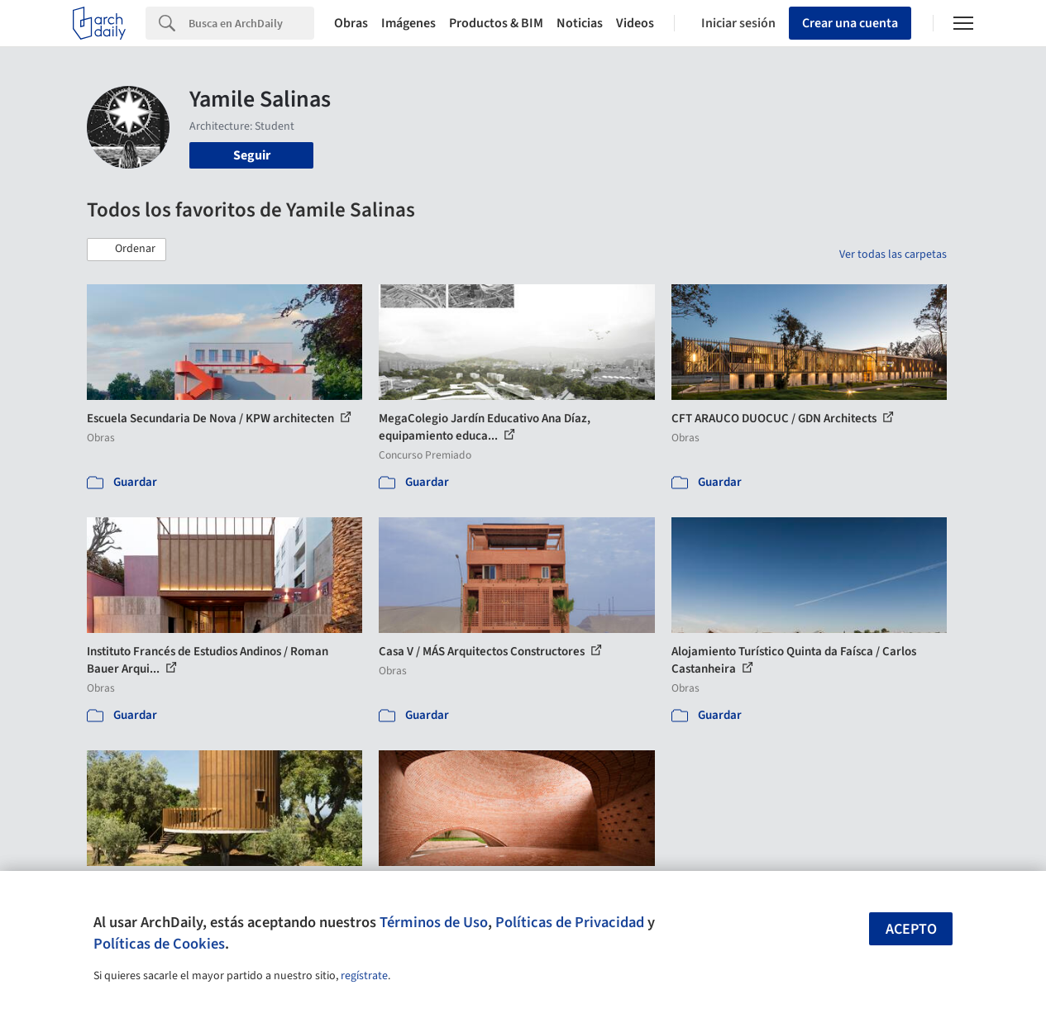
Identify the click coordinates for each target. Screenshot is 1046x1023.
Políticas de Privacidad (569, 922)
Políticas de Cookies (159, 943)
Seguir (251, 155)
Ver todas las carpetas (893, 254)
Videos (635, 23)
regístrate (364, 976)
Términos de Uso (434, 922)
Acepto (911, 929)
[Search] (251, 23)
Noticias (579, 23)
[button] (126, 249)
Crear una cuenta (850, 23)
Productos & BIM (496, 23)
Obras (351, 23)
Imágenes (408, 23)
